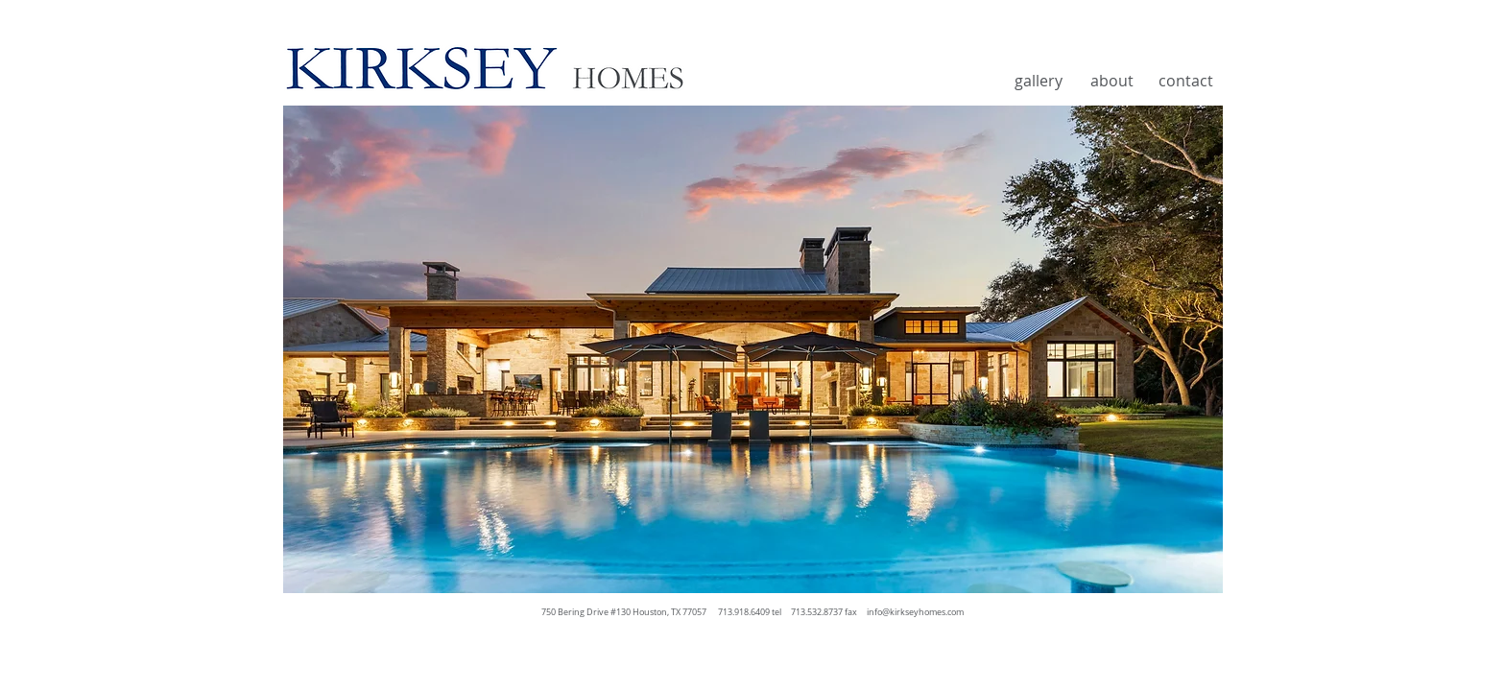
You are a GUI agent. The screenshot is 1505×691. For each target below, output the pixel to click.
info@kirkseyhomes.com (915, 612)
